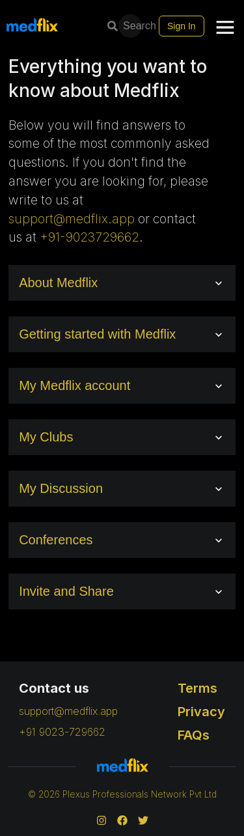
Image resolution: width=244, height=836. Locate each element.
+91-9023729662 (89, 237)
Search (131, 25)
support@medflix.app (71, 219)
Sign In (181, 26)
